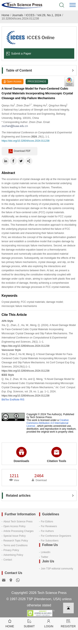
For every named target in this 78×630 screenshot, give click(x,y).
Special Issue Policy (15, 535)
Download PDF (20, 151)
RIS (22, 399)
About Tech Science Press (18, 521)
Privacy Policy (11, 550)
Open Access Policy (15, 526)
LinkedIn (45, 552)
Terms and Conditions (16, 545)
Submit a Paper (18, 53)
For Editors (47, 521)
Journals (17, 15)
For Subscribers (50, 540)
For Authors (47, 531)
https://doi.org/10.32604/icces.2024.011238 (26, 140)
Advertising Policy (13, 554)
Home (5, 15)
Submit (29, 623)
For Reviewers (49, 526)
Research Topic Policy (16, 540)
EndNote (15, 399)
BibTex (5, 399)
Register (68, 623)
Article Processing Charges (19, 531)
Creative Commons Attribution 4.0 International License (48, 423)
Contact (8, 559)
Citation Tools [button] (56, 455)
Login (49, 623)
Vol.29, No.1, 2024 (49, 15)
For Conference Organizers (56, 535)
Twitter (44, 557)
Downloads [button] (21, 455)
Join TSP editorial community (57, 568)
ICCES (30, 15)
